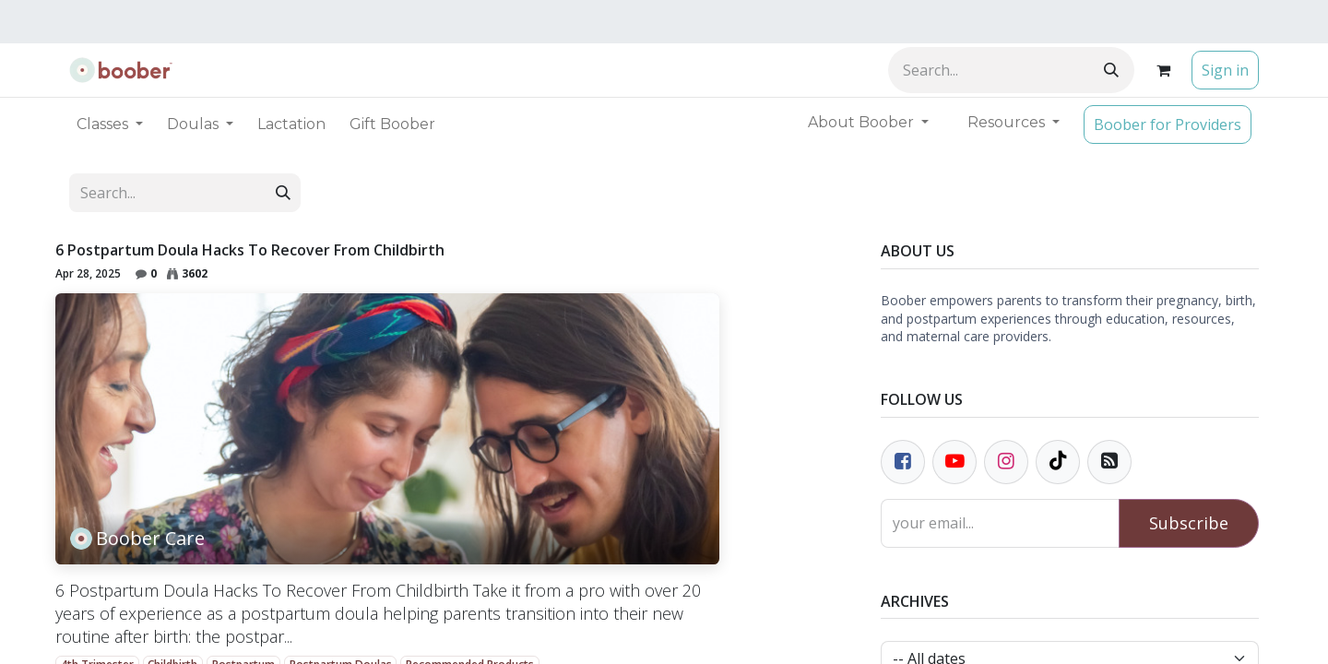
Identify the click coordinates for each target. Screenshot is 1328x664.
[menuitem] (291, 124)
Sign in (1225, 70)
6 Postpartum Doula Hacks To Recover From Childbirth (250, 250)
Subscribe (1188, 523)
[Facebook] (903, 462)
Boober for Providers (1167, 124)
